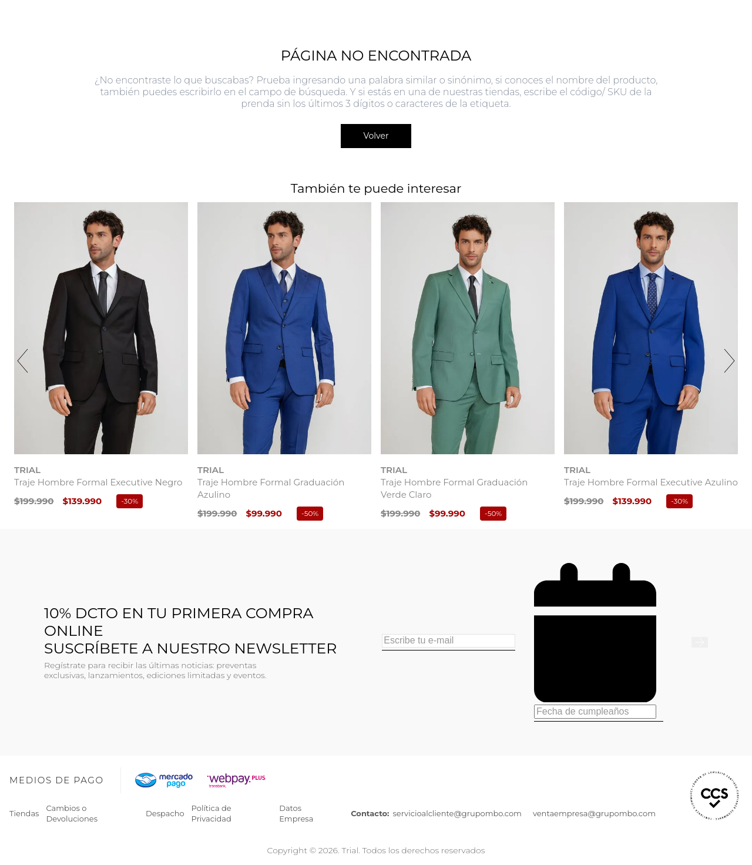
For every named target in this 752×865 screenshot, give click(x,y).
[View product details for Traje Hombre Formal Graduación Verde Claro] (468, 363)
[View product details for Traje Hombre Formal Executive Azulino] (651, 357)
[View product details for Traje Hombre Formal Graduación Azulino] (284, 363)
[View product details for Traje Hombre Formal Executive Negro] (101, 357)
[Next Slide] (729, 361)
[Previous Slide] (22, 361)
